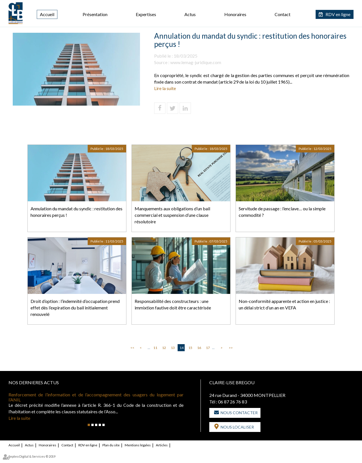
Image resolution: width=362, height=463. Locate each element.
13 (173, 348)
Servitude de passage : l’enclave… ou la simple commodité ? (282, 212)
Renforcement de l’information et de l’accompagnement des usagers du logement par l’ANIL (96, 397)
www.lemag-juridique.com (195, 62)
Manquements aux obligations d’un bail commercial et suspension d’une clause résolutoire (172, 215)
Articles (162, 445)
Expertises (146, 14)
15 (190, 348)
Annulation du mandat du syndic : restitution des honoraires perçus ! (76, 212)
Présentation (95, 14)
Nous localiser (237, 427)
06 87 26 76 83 (232, 401)
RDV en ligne (338, 14)
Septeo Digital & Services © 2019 (31, 456)
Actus (190, 14)
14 (182, 348)
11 (155, 348)
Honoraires (235, 14)
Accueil (47, 14)
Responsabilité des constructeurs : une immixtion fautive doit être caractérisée (173, 304)
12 (164, 348)
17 (208, 348)
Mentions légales (138, 445)
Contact (282, 14)
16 (199, 348)
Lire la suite (165, 88)
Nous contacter (239, 412)
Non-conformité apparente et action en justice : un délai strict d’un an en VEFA (284, 304)
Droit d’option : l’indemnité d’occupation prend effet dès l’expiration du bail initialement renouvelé (75, 307)
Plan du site (111, 445)
